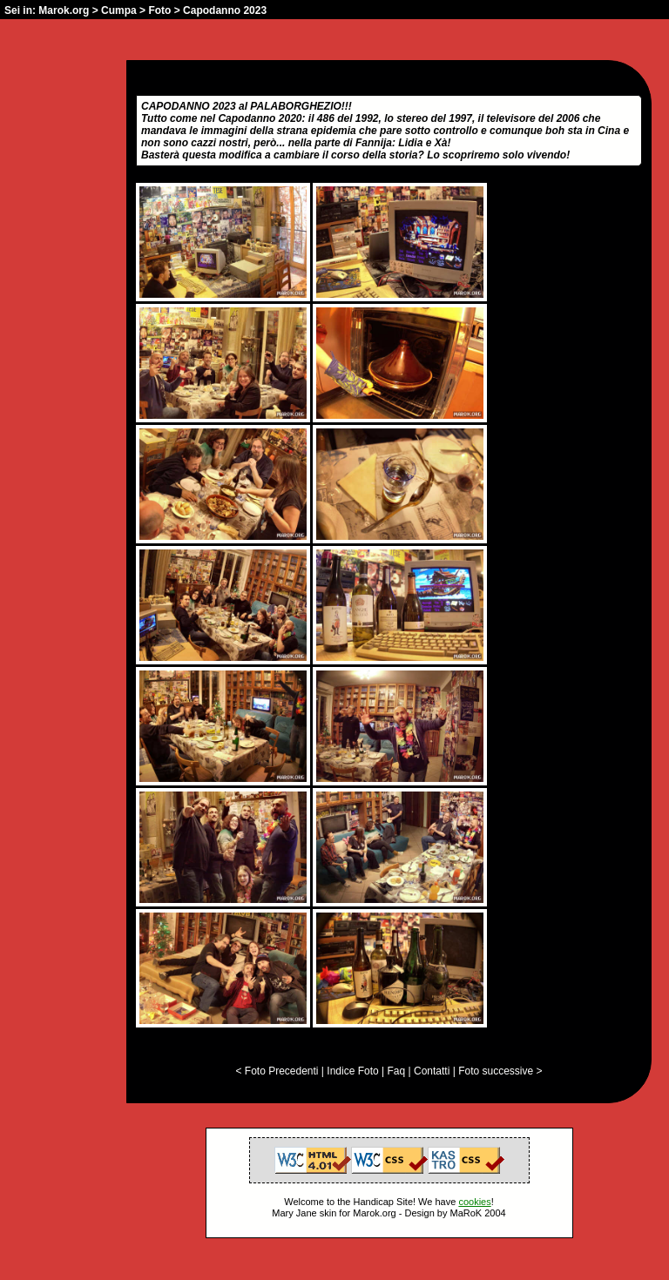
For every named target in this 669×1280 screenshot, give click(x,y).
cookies (474, 1201)
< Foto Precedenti (276, 1071)
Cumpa (119, 10)
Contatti (431, 1071)
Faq (397, 1071)
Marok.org (63, 10)
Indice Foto (352, 1071)
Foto (159, 10)
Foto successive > (500, 1071)
